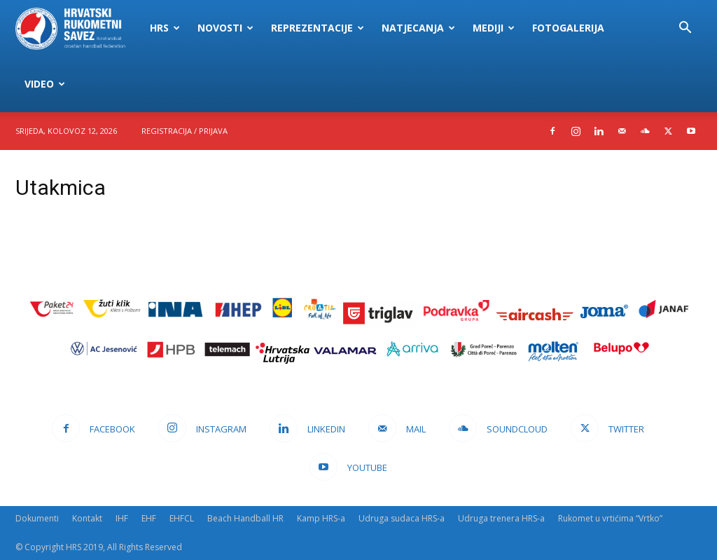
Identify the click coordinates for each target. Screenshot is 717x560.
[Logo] (78, 28)
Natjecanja (418, 27)
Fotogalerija (568, 27)
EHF (148, 518)
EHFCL (181, 518)
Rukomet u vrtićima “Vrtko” (610, 518)
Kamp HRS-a (321, 518)
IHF (122, 518)
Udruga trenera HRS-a (501, 518)
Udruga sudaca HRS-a (401, 518)
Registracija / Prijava (184, 130)
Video (45, 83)
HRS (165, 27)
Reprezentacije (317, 27)
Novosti (225, 27)
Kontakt (87, 518)
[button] (685, 29)
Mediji (494, 27)
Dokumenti (37, 518)
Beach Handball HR (245, 518)
